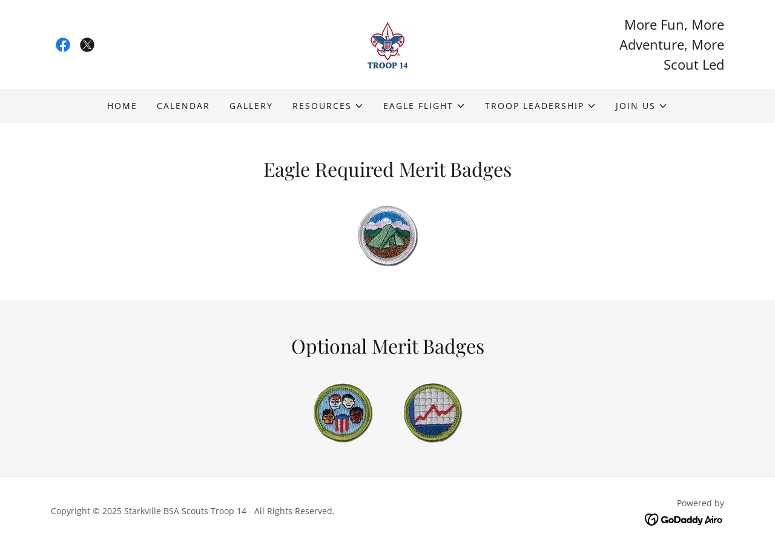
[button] (328, 106)
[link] (63, 45)
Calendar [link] (183, 105)
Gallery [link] (251, 105)
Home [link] (122, 105)
